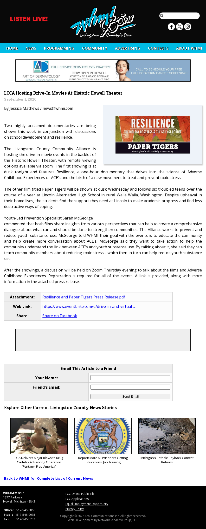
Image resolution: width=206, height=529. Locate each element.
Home (12, 48)
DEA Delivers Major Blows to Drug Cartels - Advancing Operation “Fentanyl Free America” (38, 443)
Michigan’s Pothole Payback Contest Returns (166, 441)
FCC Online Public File (80, 494)
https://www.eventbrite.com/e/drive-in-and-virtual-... (88, 306)
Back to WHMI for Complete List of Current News (48, 478)
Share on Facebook (59, 315)
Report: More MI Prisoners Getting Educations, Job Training (102, 441)
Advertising (127, 48)
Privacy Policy (74, 509)
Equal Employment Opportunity (86, 504)
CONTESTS (158, 48)
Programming (59, 48)
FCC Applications (77, 499)
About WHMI (189, 48)
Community (94, 48)
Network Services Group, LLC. (118, 520)
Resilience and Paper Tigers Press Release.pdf (83, 297)
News (31, 48)
